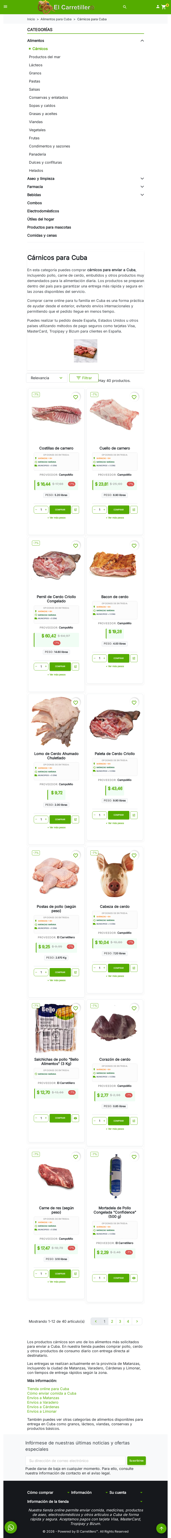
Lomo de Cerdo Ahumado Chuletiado (56, 755)
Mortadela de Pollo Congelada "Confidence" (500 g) (115, 1212)
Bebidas (34, 195)
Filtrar (84, 378)
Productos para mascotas (49, 227)
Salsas (34, 89)
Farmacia (35, 186)
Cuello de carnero (114, 448)
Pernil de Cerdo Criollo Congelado (56, 599)
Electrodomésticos (43, 211)
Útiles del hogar (40, 219)
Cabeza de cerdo (115, 906)
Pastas (34, 81)
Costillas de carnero (56, 448)
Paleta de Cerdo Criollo (115, 753)
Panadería (37, 154)
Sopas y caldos (42, 105)
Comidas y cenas (42, 235)
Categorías (39, 29)
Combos (34, 203)
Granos (35, 73)
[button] (125, 7)
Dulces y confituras (45, 162)
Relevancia (47, 378)
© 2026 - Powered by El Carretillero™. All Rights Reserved (86, 1531)
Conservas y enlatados (48, 97)
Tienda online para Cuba (48, 1388)
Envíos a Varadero (42, 1402)
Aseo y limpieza (40, 178)
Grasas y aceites (43, 113)
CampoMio (66, 474)
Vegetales (37, 130)
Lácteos (35, 65)
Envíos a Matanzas (43, 1398)
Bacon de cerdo (114, 597)
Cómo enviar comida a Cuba (51, 1393)
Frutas (34, 138)
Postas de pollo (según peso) (56, 908)
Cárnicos (40, 48)
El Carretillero (66, 937)
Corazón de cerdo (114, 1059)
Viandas (36, 121)
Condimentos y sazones (49, 146)
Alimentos (35, 40)
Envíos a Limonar (42, 1411)
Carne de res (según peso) (56, 1210)
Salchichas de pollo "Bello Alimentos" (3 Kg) (56, 1061)
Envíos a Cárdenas (43, 1407)
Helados (36, 170)
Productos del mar (44, 57)
